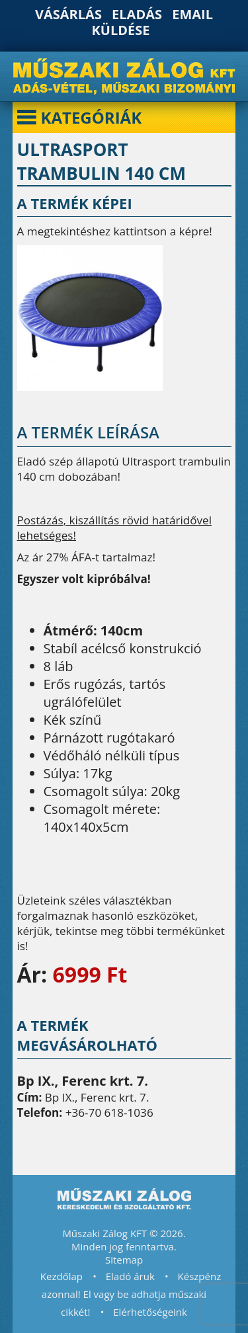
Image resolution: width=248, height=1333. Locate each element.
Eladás (137, 14)
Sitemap (124, 1259)
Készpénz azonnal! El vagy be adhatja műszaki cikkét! (131, 1294)
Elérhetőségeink (150, 1311)
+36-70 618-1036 (109, 1112)
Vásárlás (68, 14)
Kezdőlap (61, 1276)
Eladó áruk (130, 1276)
